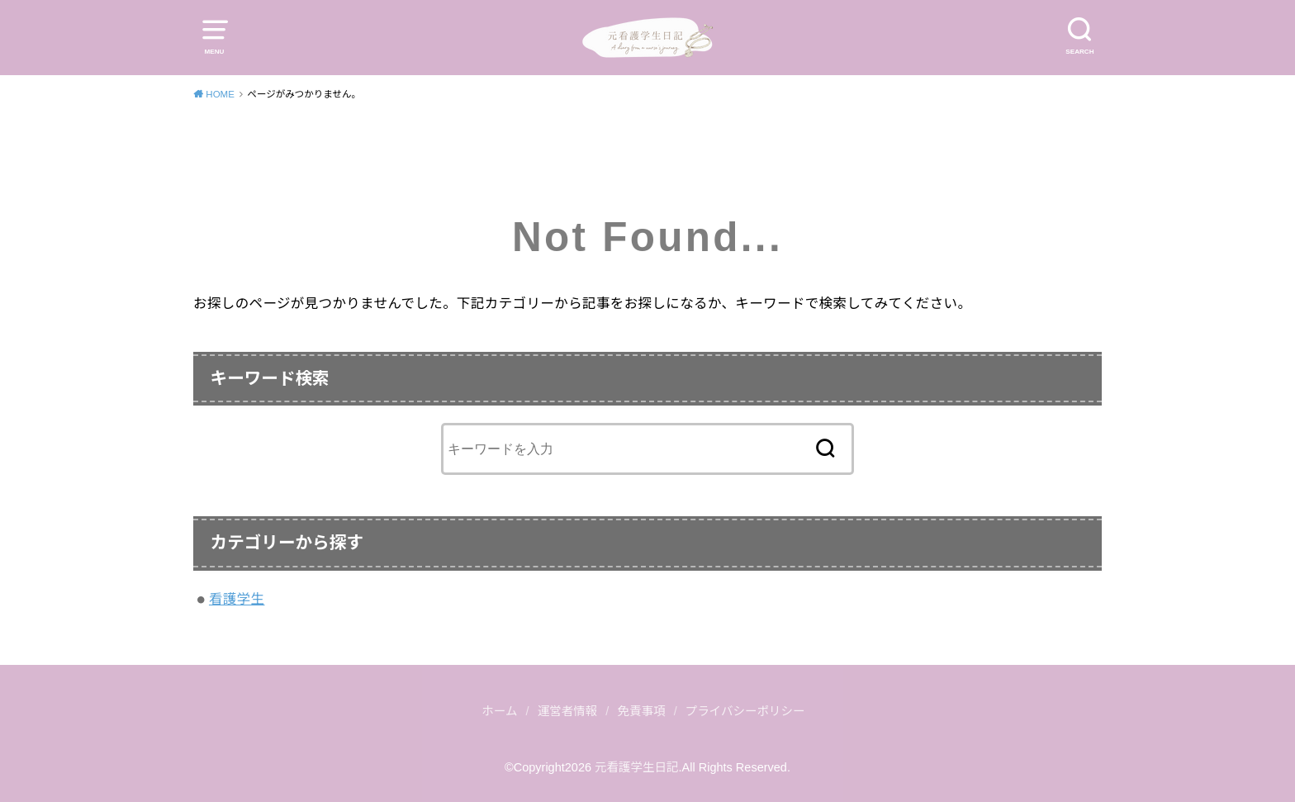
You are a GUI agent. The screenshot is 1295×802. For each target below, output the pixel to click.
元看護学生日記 (637, 767)
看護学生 (237, 598)
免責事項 (642, 711)
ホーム (499, 711)
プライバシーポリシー (745, 711)
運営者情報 (568, 711)
